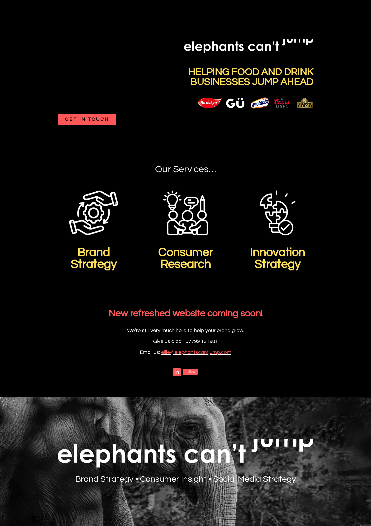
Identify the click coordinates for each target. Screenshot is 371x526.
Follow (190, 371)
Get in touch (87, 119)
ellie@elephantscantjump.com (196, 352)
